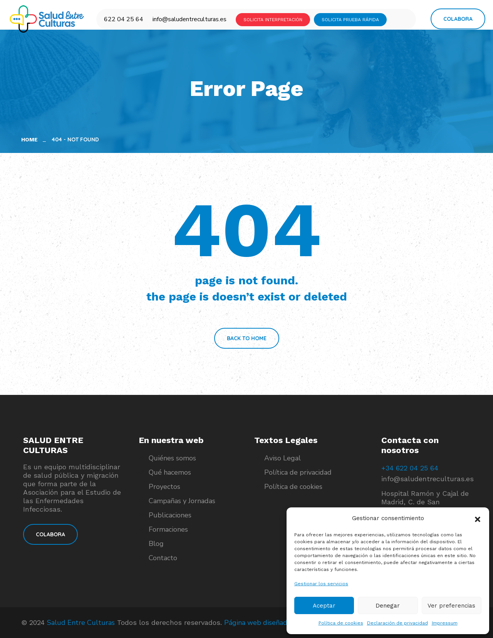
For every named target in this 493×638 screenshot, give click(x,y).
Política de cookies (341, 623)
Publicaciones (170, 515)
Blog (156, 543)
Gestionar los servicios (321, 583)
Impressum (445, 623)
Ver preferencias (451, 605)
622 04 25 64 (123, 19)
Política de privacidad (298, 472)
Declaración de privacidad (397, 623)
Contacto (163, 557)
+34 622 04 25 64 (409, 468)
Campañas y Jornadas (182, 500)
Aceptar (324, 605)
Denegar (388, 605)
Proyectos (164, 486)
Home (31, 139)
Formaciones (168, 529)
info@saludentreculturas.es (189, 19)
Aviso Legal (282, 458)
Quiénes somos (172, 458)
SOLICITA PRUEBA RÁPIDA (350, 19)
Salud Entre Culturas (81, 622)
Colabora (458, 18)
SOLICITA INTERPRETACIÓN (272, 19)
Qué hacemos (170, 472)
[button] (477, 518)
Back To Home (247, 338)
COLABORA (50, 534)
